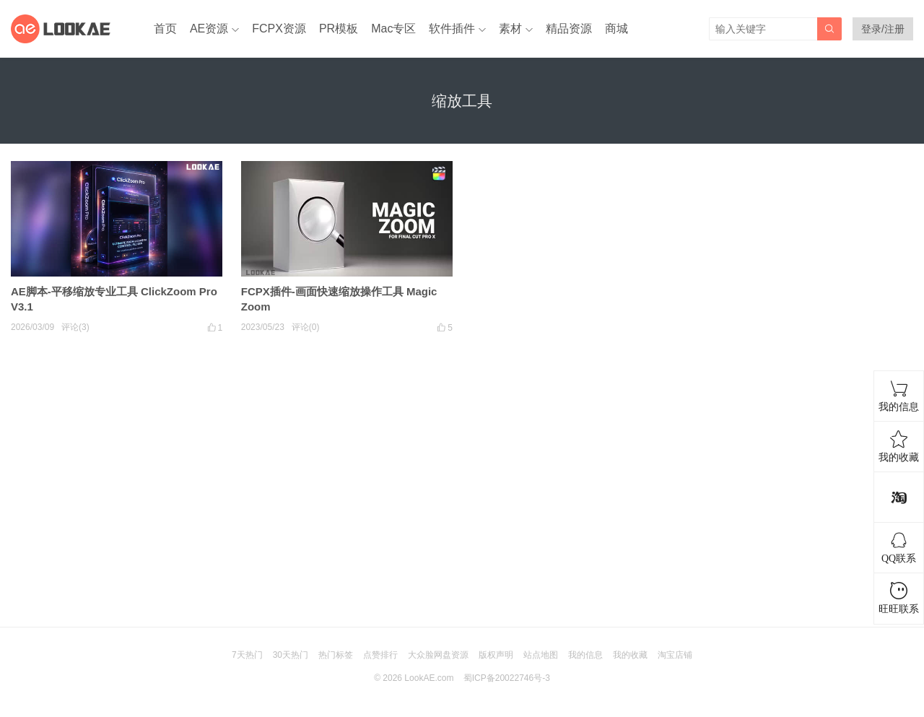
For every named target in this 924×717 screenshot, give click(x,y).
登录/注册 (883, 29)
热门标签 (335, 655)
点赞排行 (380, 655)
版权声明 (496, 655)
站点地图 (540, 655)
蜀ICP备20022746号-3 (506, 678)
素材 (510, 28)
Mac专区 (393, 28)
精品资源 (569, 28)
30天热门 (290, 655)
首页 (165, 28)
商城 (616, 28)
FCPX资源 (279, 28)
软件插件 (452, 28)
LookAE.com (428, 678)
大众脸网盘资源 (438, 655)
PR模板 (338, 28)
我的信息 (585, 655)
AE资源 (209, 28)
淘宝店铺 (675, 655)
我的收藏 (630, 655)
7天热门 (247, 655)
